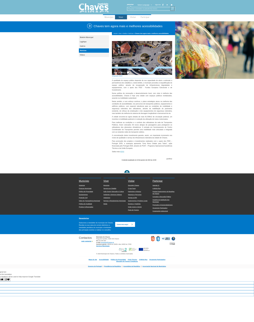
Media (125, 33)
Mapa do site (93, 259)
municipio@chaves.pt (107, 242)
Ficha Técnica (132, 259)
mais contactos (86, 241)
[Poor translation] (7, 279)
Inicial (115, 33)
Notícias (131, 33)
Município (109, 17)
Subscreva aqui (122, 224)
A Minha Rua (143, 259)
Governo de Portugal (95, 266)
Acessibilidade (104, 259)
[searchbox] (148, 9)
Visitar (133, 17)
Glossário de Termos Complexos (127, 261)
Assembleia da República (131, 266)
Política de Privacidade (118, 259)
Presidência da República (112, 266)
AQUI (122, 151)
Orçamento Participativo (157, 259)
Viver (121, 17)
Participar (145, 17)
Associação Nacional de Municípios (154, 266)
